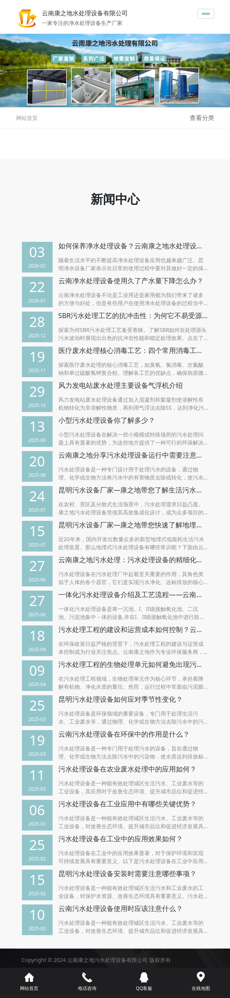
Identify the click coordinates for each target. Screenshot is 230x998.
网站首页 (27, 117)
